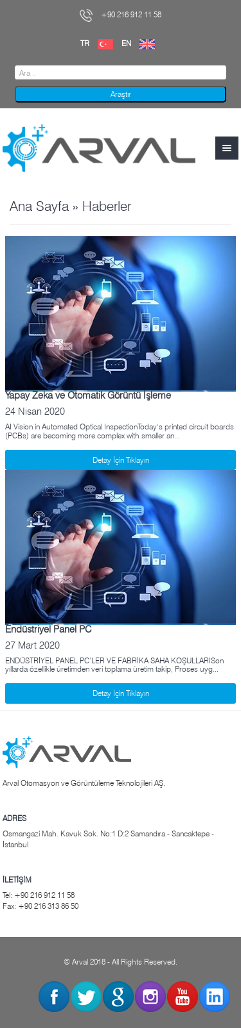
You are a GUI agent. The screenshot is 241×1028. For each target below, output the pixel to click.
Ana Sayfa (39, 206)
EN (141, 43)
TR (100, 43)
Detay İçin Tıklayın (121, 460)
